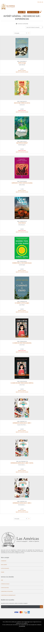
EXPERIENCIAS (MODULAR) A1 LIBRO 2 (22, 503)
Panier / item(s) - (33, 12)
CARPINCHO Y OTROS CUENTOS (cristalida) (22, 183)
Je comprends (22, 626)
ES (42, 2)
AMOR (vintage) (22, 63)
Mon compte (5, 557)
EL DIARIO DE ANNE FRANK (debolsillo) (22, 343)
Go (41, 607)
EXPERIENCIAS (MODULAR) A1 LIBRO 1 (22, 423)
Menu (22, 12)
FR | (39, 2)
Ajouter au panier (22, 70)
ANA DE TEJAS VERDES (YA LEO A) (22, 103)
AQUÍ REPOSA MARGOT (22, 143)
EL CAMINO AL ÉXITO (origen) (22, 303)
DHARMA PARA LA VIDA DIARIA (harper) (22, 263)
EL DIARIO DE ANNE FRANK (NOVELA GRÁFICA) (22, 383)
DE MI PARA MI (22, 223)
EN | (41, 2)
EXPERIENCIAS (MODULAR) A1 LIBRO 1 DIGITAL (22, 463)
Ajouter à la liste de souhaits (22, 72)
